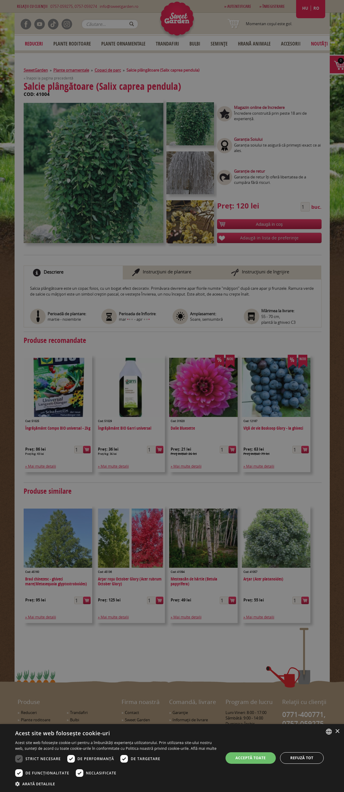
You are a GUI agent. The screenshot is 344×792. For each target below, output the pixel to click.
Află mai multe (203, 748)
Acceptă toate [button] (250, 757)
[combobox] (329, 732)
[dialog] (172, 758)
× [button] (337, 731)
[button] (116, 783)
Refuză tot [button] (301, 757)
